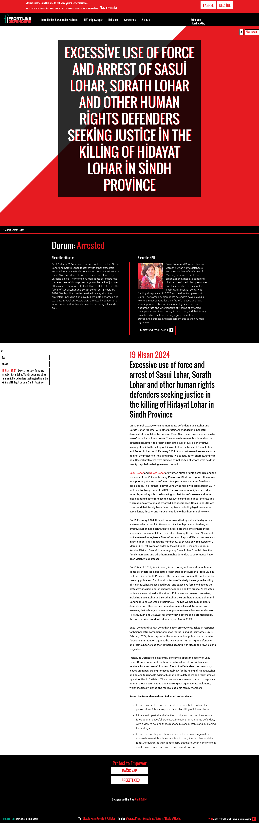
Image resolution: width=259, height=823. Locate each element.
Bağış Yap (196, 19)
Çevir (254, 32)
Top (3, 357)
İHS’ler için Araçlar (92, 20)
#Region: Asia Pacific (93, 819)
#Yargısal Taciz (133, 819)
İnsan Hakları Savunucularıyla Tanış (59, 20)
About (5, 364)
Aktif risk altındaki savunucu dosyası (229, 819)
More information (108, 7)
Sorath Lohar (157, 472)
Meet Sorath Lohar (154, 330)
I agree (208, 5)
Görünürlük (130, 20)
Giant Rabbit (140, 799)
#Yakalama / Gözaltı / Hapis (157, 819)
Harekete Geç (198, 23)
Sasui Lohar (137, 472)
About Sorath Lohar (14, 230)
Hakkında (113, 20)
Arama (146, 19)
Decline (225, 5)
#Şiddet (176, 819)
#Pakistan (110, 819)
